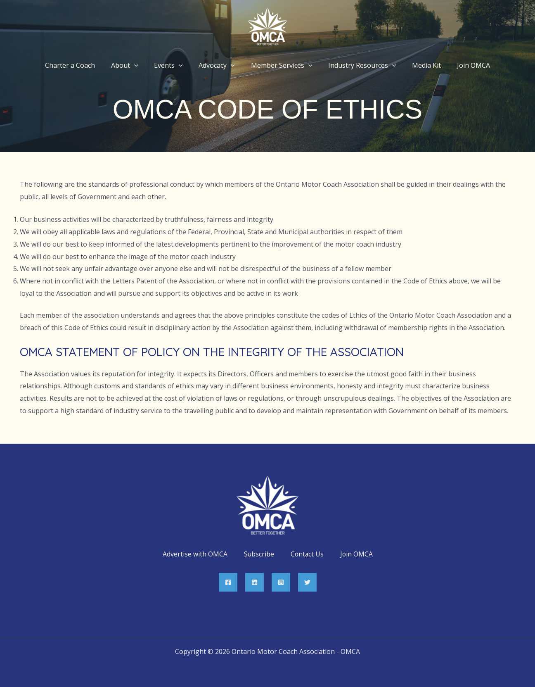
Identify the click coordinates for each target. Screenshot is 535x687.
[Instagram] (281, 582)
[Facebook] (228, 582)
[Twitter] (307, 582)
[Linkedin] (254, 582)
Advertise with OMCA (194, 554)
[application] (141, 65)
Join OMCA (357, 554)
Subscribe (258, 554)
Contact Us (307, 554)
